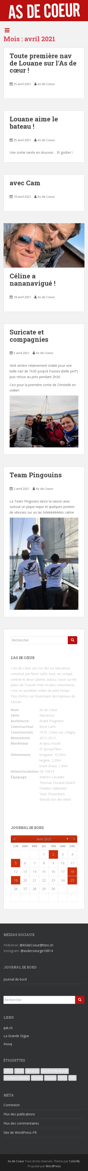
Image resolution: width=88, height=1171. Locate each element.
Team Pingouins (36, 474)
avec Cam (25, 182)
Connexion (12, 1105)
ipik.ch (8, 1028)
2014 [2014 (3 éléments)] (19, 1071)
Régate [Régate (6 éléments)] (50, 1078)
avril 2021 (44, 839)
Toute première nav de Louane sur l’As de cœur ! (43, 63)
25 (72, 880)
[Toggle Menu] (7, 30)
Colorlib (74, 1161)
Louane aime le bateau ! (34, 123)
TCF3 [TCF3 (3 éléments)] (62, 1078)
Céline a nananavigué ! (32, 280)
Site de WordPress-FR (20, 1132)
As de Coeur (46, 84)
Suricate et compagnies (29, 336)
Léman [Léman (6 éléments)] (37, 1078)
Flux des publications (19, 1114)
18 (72, 871)
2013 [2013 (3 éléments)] (8, 1071)
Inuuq (8, 1044)
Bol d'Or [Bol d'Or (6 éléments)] (32, 1071)
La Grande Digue (16, 1036)
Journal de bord (15, 979)
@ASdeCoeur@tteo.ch (36, 945)
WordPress (53, 1166)
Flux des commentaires (21, 1123)
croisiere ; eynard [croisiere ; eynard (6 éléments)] (16, 1078)
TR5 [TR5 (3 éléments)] (72, 1078)
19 (16, 880)
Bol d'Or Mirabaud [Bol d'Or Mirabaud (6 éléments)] (54, 1071)
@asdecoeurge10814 (37, 950)
